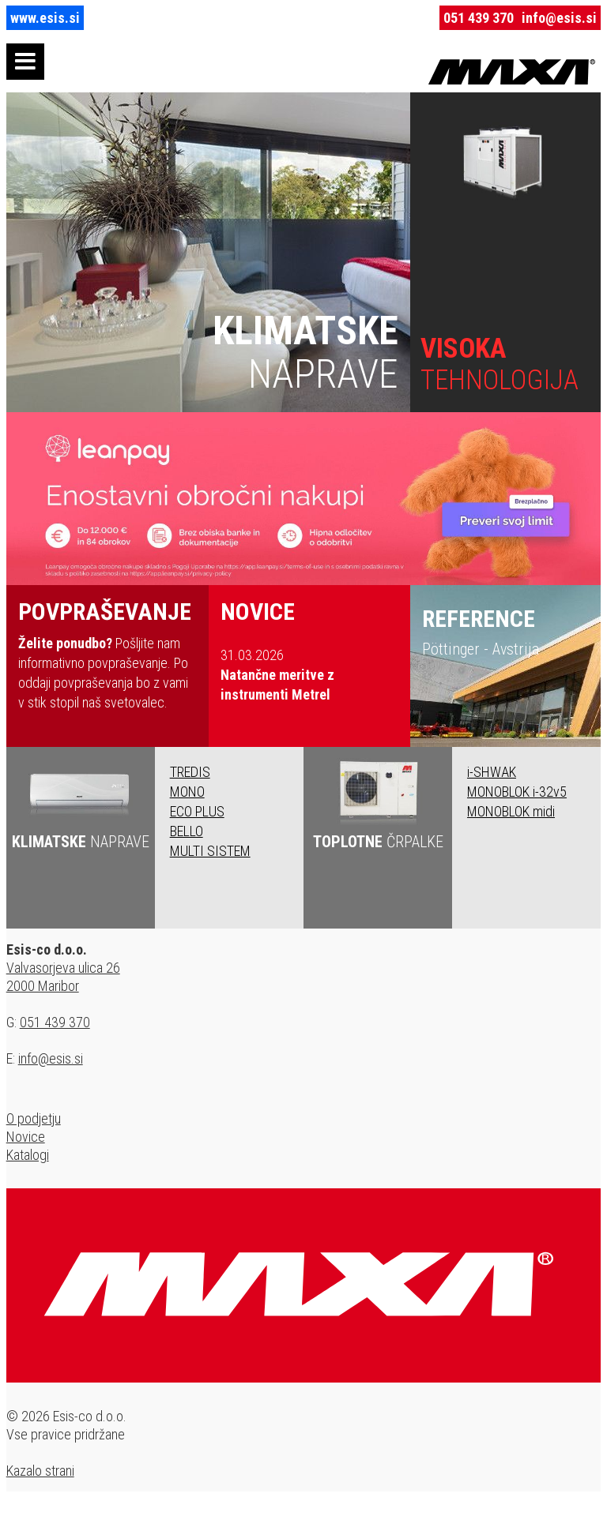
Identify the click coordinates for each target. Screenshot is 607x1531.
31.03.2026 (277, 675)
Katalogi (27, 1154)
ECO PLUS (197, 811)
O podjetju (33, 1118)
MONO (187, 791)
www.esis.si (45, 17)
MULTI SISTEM (210, 850)
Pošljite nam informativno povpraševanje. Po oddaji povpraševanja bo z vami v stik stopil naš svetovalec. (107, 654)
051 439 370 (478, 17)
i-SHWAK (491, 772)
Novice (25, 1136)
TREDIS (190, 772)
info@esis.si (559, 17)
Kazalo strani (40, 1470)
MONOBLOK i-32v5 (517, 791)
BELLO (186, 831)
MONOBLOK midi (511, 811)
